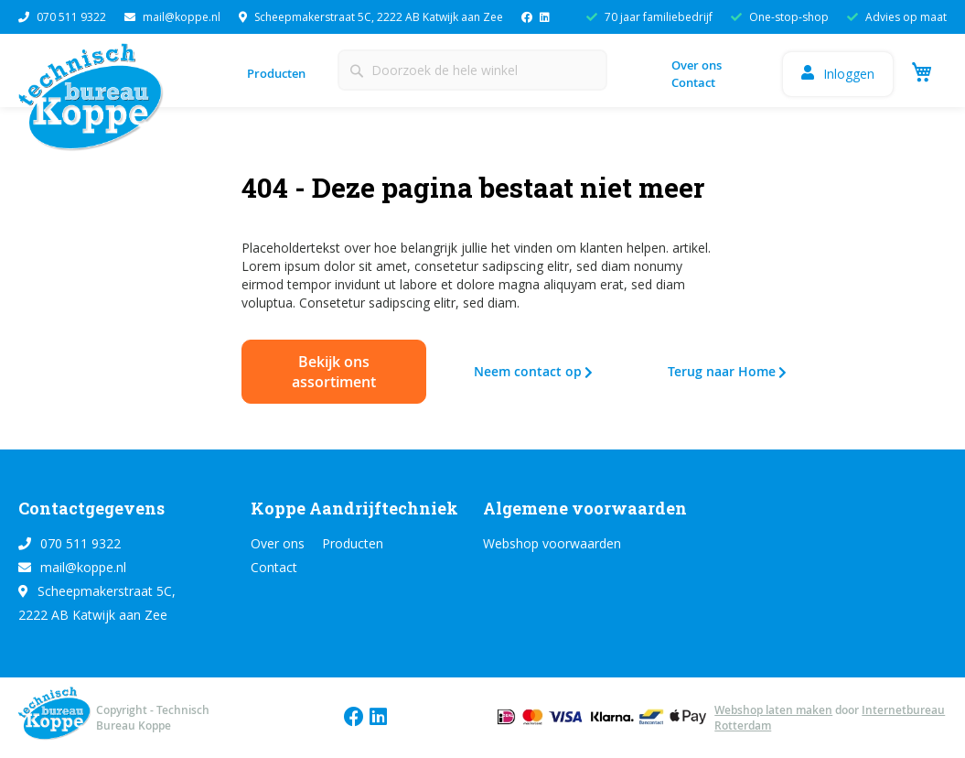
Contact (693, 82)
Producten (276, 73)
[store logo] (96, 102)
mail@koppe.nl (172, 17)
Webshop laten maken (773, 710)
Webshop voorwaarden (552, 543)
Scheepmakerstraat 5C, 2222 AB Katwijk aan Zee (371, 17)
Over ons (696, 65)
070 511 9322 (62, 17)
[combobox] (472, 70)
